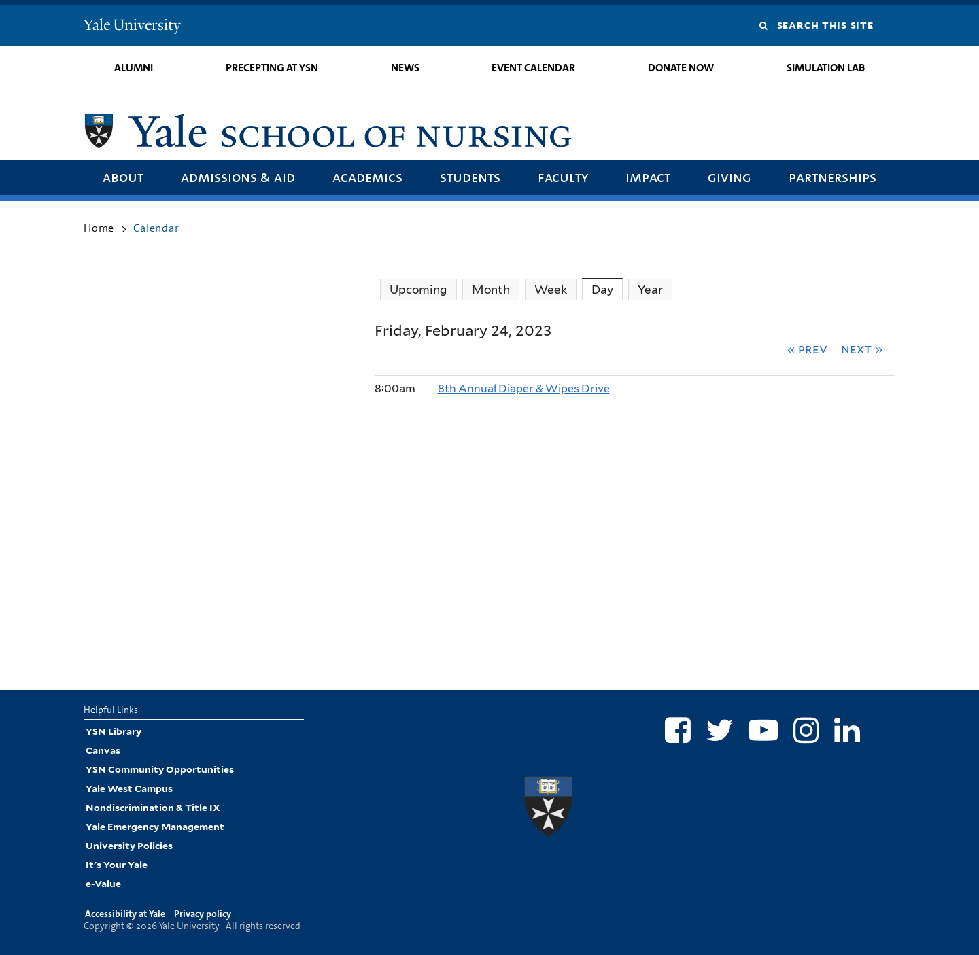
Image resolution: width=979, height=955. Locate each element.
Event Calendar (533, 67)
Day (607, 289)
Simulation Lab (826, 67)
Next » (862, 348)
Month (491, 289)
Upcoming (418, 289)
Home (99, 228)
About (123, 177)
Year (650, 289)
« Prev (807, 348)
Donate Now (681, 67)
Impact (647, 177)
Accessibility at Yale (125, 913)
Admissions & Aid (238, 177)
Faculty (563, 177)
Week (550, 289)
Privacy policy (202, 913)
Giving (729, 177)
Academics (367, 177)
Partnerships (832, 177)
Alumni (133, 67)
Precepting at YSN (272, 67)
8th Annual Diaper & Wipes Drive (524, 388)
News (405, 67)
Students (470, 177)
